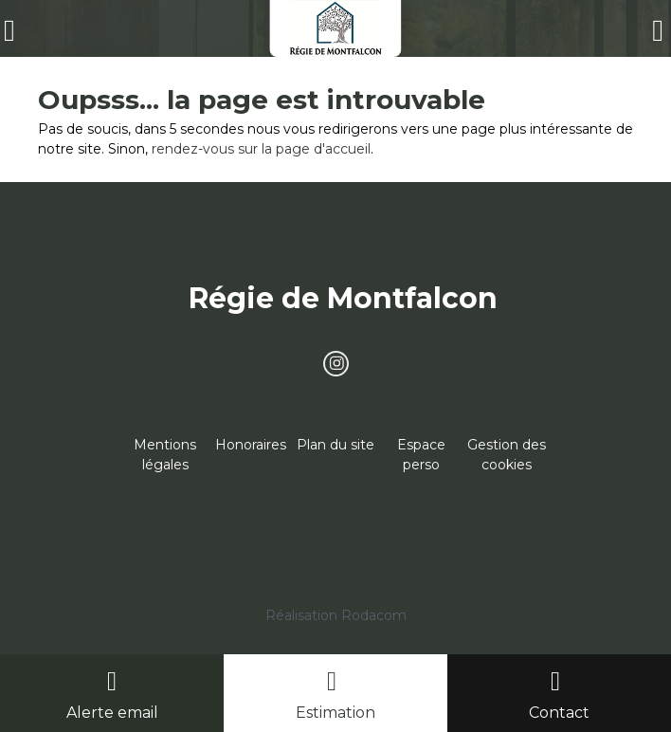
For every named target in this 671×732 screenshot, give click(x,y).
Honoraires (250, 444)
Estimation (335, 713)
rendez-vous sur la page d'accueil (261, 148)
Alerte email (112, 713)
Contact (559, 713)
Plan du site (335, 444)
